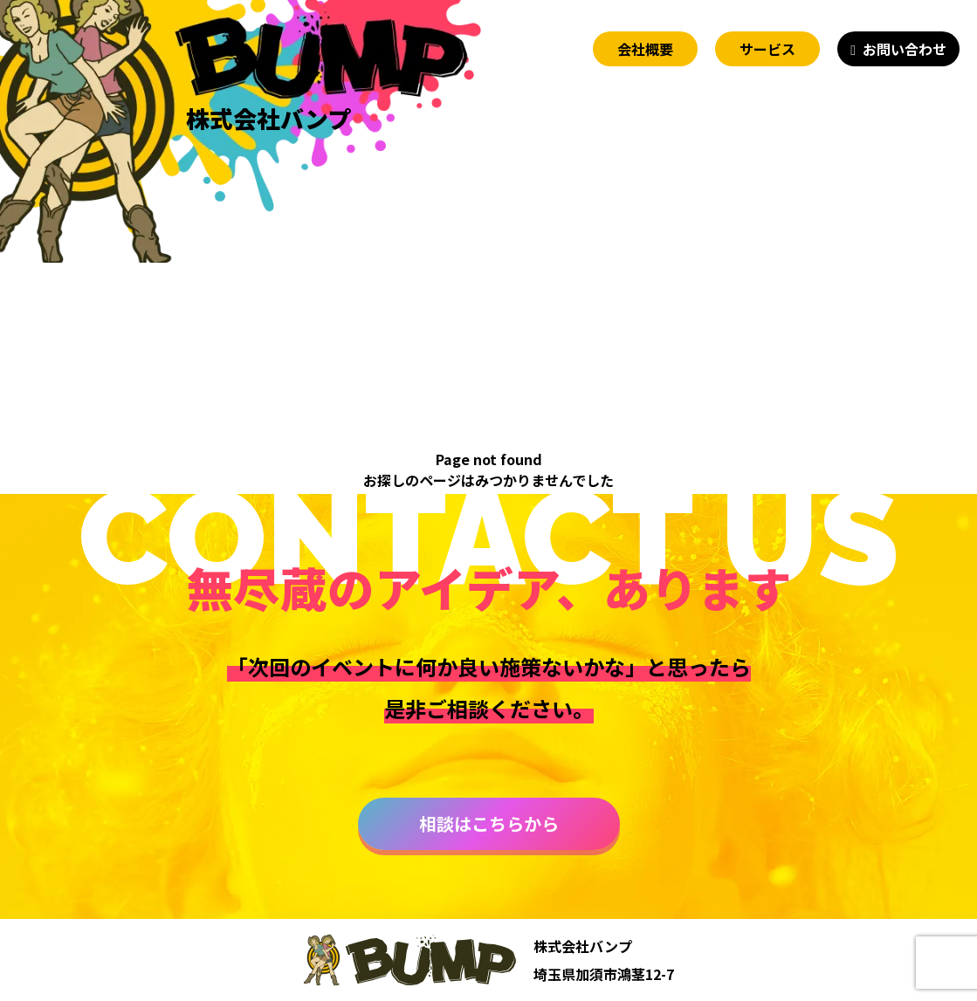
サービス (767, 48)
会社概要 (645, 48)
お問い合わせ (904, 48)
